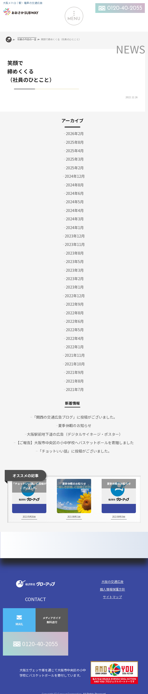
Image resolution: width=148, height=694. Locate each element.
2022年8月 (75, 312)
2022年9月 (75, 304)
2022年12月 (75, 295)
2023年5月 (75, 261)
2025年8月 (75, 142)
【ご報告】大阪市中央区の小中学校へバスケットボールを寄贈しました (75, 442)
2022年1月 (75, 346)
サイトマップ (112, 596)
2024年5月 (75, 201)
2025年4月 (75, 150)
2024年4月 (75, 210)
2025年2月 (75, 167)
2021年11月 (75, 355)
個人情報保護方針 (112, 589)
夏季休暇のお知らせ (74, 425)
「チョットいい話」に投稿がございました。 (75, 451)
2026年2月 (75, 133)
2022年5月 (75, 329)
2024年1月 (75, 227)
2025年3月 (75, 159)
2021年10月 (75, 363)
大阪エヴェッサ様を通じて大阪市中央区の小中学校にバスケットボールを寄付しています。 (78, 672)
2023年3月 (75, 270)
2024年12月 (75, 176)
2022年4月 (75, 338)
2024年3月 (75, 218)
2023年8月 (75, 253)
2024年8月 (75, 184)
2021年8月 (75, 381)
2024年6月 (75, 193)
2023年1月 (75, 287)
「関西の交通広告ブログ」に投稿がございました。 (74, 417)
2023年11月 (75, 244)
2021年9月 (75, 372)
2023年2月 (75, 278)
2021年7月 (75, 389)
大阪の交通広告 (112, 581)
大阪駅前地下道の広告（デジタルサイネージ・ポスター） (75, 434)
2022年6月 (75, 321)
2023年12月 (75, 236)
